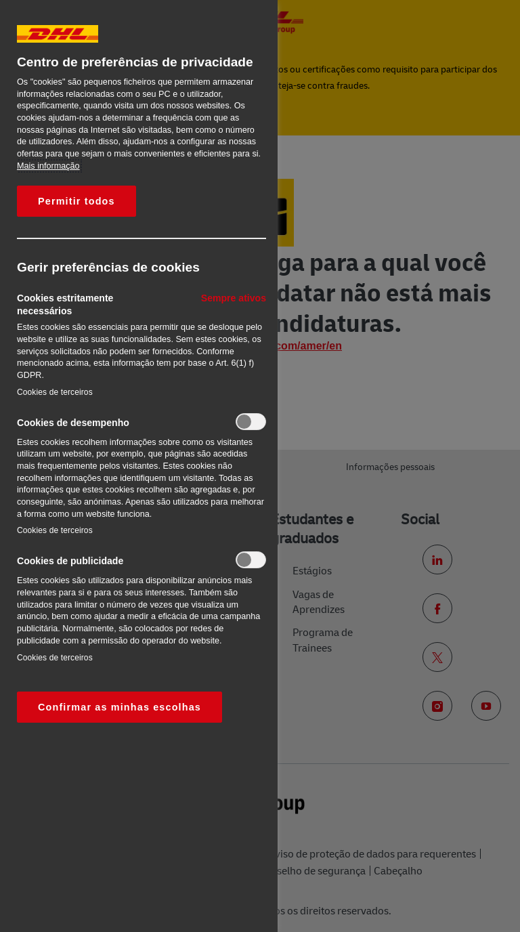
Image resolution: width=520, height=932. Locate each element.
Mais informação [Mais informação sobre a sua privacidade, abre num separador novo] (48, 166)
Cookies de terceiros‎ (55, 392)
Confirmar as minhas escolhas (119, 707)
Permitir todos (76, 201)
